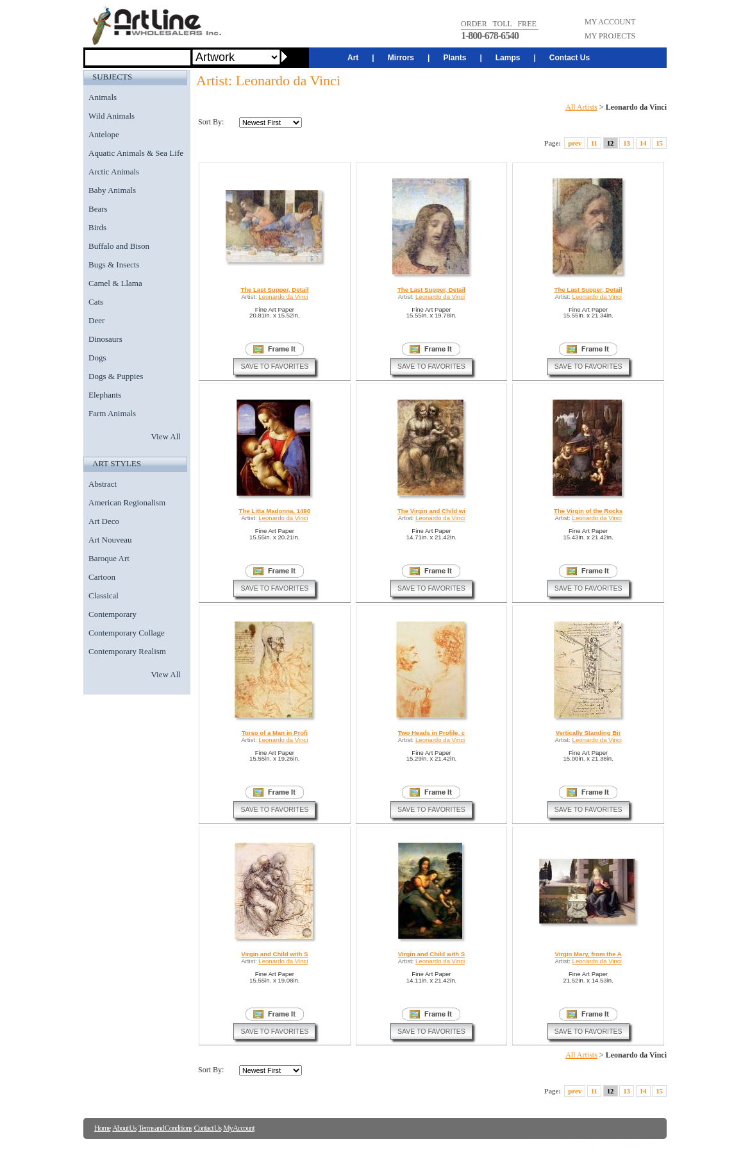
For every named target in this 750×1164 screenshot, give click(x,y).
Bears (98, 209)
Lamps (508, 57)
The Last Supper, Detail (274, 289)
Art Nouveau (110, 539)
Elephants (104, 395)
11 (594, 143)
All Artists (581, 107)
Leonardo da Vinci (283, 296)
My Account (238, 1128)
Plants (454, 57)
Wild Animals (111, 116)
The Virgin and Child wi (431, 510)
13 (626, 143)
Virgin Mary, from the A (587, 953)
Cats (95, 302)
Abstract (102, 484)
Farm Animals (112, 413)
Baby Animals (112, 190)
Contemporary (112, 614)
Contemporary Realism (127, 651)
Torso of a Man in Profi (275, 732)
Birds (97, 227)
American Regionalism (126, 502)
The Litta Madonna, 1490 (274, 510)
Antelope (103, 134)
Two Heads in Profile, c (431, 732)
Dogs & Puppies (115, 376)
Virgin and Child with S (274, 953)
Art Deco (103, 521)
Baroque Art (108, 558)
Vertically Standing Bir (588, 732)
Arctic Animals (113, 171)
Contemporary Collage (126, 632)
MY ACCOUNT (610, 21)
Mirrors (401, 57)
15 (659, 143)
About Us (124, 1128)
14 (643, 143)
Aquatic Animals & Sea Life (135, 153)
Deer (96, 320)
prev (574, 143)
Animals (102, 97)
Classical (103, 595)
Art (352, 57)
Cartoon (101, 577)
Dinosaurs (105, 339)
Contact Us (569, 57)
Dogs (97, 357)
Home (102, 1128)
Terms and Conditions (165, 1128)
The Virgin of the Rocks (588, 510)
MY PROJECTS (610, 35)
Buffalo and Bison (118, 246)
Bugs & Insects (113, 264)
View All (166, 436)
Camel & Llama (115, 283)
